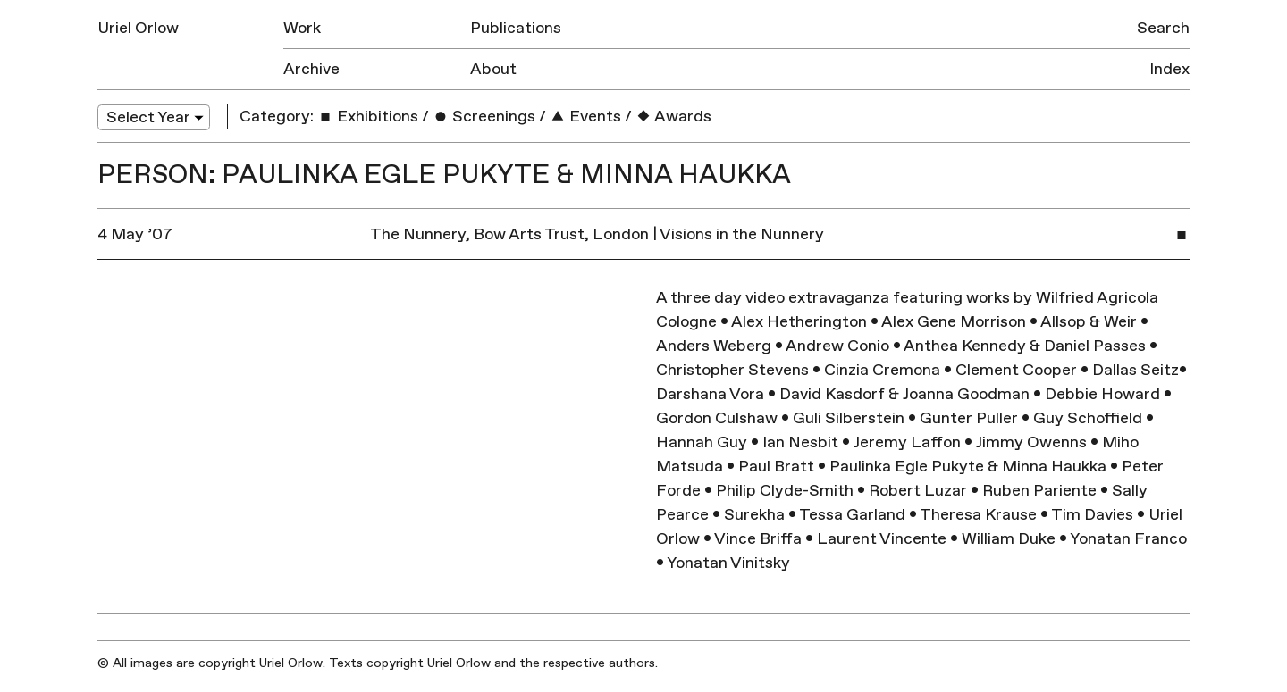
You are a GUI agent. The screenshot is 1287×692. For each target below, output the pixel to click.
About (493, 69)
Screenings (484, 116)
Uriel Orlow (138, 28)
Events (585, 116)
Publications (515, 28)
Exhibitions (367, 116)
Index (1169, 69)
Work (302, 28)
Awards (673, 116)
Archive (311, 69)
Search (1163, 28)
